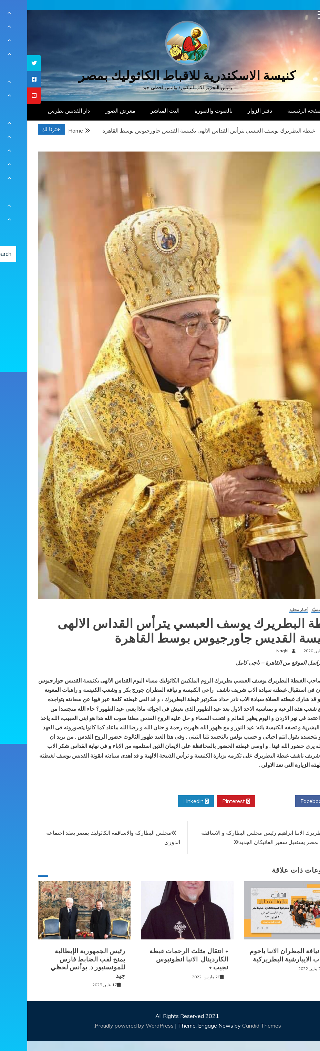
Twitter (248, 801)
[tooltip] (7, 63)
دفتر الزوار (232, 110)
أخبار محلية (271, 609)
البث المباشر (137, 110)
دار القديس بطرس (42, 110)
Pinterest (209, 801)
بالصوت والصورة (186, 110)
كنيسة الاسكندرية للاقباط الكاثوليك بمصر (160, 75)
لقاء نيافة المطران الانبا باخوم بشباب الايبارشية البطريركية (263, 955)
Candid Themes (234, 1025)
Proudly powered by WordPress (108, 1025)
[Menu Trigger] (294, 14)
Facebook (287, 801)
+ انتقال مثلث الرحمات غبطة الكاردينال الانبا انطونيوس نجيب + (161, 959)
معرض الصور (93, 110)
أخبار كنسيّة (294, 609)
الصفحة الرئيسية (279, 110)
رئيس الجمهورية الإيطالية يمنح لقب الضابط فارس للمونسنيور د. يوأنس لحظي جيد (60, 963)
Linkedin (169, 801)
